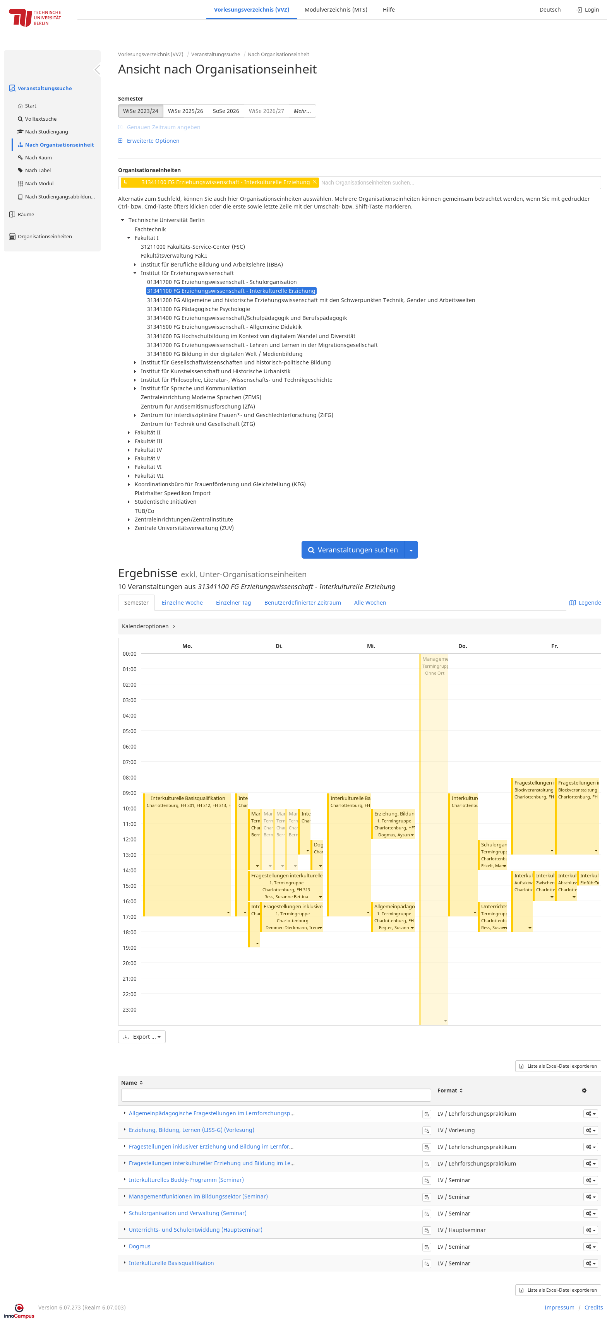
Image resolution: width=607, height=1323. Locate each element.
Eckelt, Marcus (495, 865)
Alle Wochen (370, 602)
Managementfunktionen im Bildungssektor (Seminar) (198, 1196)
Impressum (559, 1307)
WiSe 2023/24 (140, 111)
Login (587, 9)
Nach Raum (34, 157)
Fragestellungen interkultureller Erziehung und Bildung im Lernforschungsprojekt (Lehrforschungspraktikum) (273, 1163)
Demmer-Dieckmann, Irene (293, 927)
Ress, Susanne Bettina (286, 896)
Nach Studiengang (42, 131)
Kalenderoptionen (146, 626)
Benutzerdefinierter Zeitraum (302, 602)
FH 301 (187, 805)
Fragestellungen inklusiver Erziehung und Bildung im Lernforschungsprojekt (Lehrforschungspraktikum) (265, 1146)
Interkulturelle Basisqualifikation (188, 798)
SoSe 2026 (226, 111)
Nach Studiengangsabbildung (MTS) (59, 196)
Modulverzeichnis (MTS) (336, 9)
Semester (130, 98)
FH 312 (203, 805)
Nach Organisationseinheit (55, 144)
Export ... (142, 1036)
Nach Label (34, 170)
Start (26, 105)
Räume (21, 214)
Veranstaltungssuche (40, 88)
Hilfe (389, 9)
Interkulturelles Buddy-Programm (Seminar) (186, 1179)
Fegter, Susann (394, 927)
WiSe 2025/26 (185, 111)
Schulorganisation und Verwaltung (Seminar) (188, 1213)
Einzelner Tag (233, 602)
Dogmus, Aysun (394, 835)
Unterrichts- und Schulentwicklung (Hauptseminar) (195, 1229)
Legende (585, 602)
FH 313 (219, 805)
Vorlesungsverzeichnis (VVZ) (251, 9)
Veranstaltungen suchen (353, 549)
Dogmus (140, 1246)
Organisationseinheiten (40, 236)
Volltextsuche (37, 118)
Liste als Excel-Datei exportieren (558, 1066)
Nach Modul (35, 183)
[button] (228, 912)
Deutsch (550, 9)
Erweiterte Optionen (149, 140)
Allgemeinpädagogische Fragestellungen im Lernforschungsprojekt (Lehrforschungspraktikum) (253, 1113)
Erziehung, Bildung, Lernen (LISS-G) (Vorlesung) (191, 1129)
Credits (594, 1307)
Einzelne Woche (182, 602)
